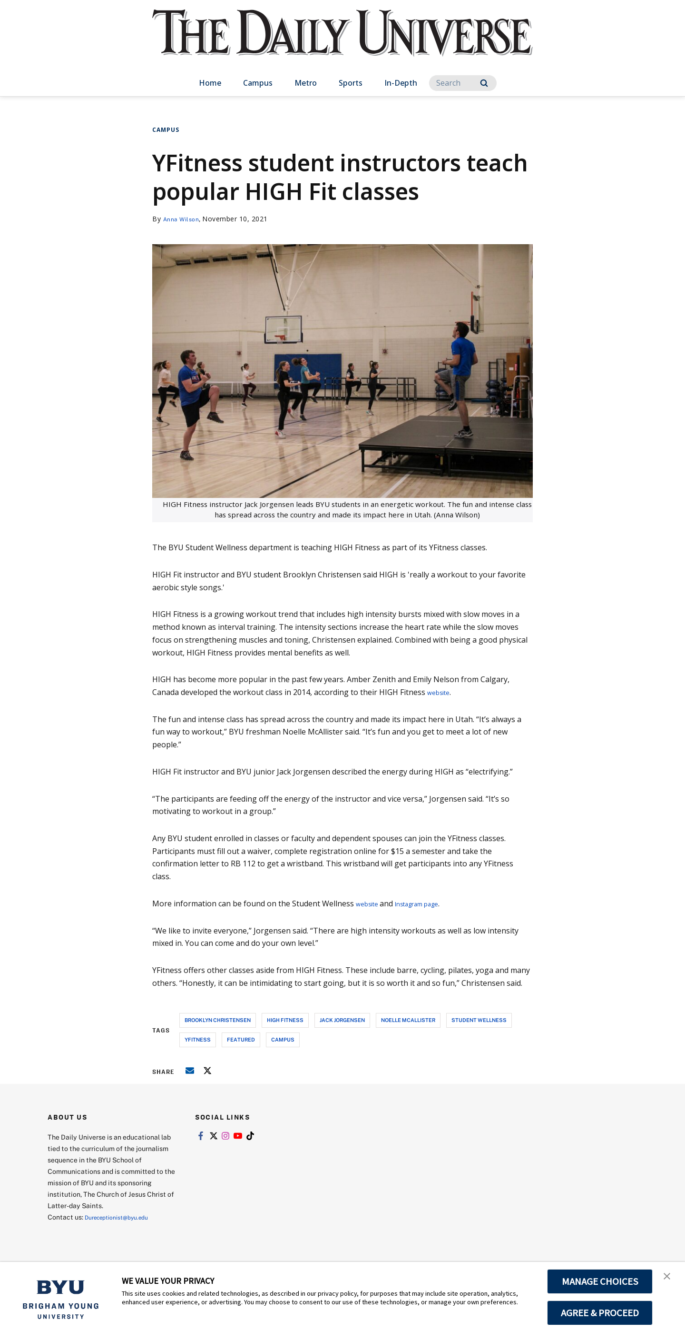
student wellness (479, 1020)
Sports (350, 83)
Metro (305, 83)
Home (210, 83)
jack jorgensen (342, 1020)
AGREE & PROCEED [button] (600, 1313)
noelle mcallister (408, 1020)
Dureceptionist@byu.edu (123, 1217)
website (441, 692)
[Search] (463, 83)
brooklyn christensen (218, 1020)
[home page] (342, 43)
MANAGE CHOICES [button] (600, 1281)
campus (282, 1039)
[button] (669, 1279)
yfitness (198, 1039)
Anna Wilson (184, 219)
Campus (258, 83)
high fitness (285, 1020)
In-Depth (400, 83)
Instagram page (429, 903)
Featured (241, 1039)
